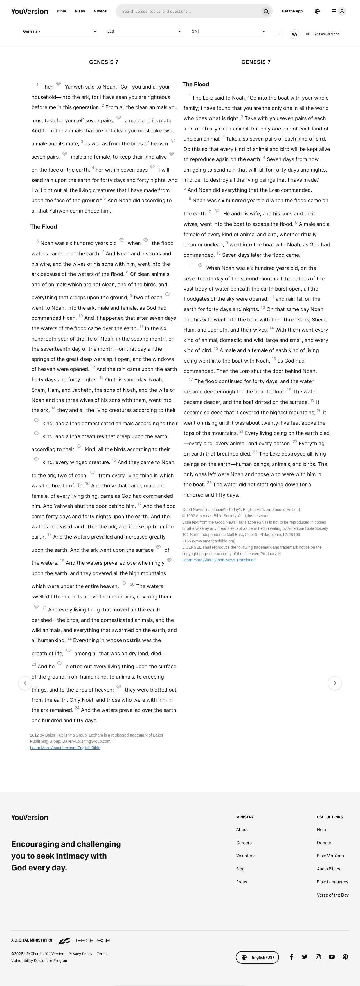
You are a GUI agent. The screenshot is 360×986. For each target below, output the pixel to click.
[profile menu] (338, 11)
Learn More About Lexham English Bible (65, 748)
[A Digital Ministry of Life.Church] (180, 937)
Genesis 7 (60, 31)
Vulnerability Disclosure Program (39, 960)
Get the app (292, 11)
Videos (100, 11)
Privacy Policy (80, 953)
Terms (102, 953)
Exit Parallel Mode (322, 34)
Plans (80, 11)
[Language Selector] (317, 11)
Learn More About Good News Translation (219, 560)
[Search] (187, 11)
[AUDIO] (278, 34)
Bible (61, 11)
